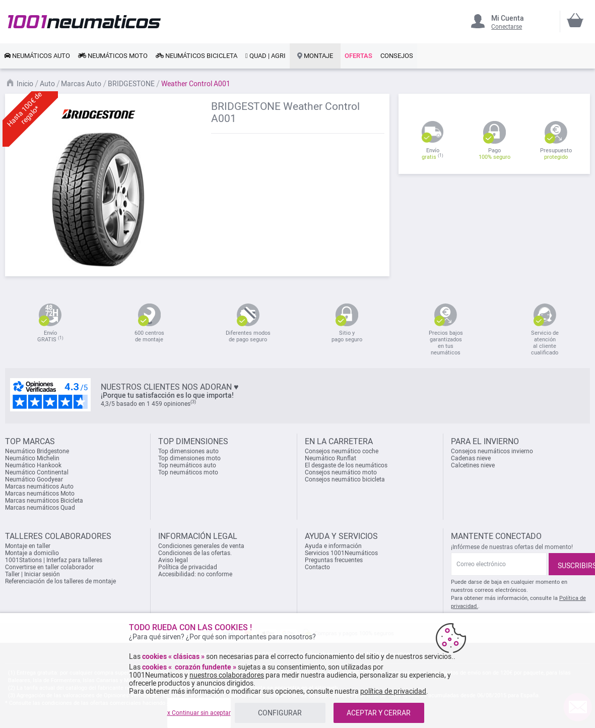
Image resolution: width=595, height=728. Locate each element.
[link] (37, 56)
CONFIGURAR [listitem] (280, 713)
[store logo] (84, 21)
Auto (48, 84)
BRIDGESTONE (132, 84)
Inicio (26, 84)
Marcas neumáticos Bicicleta (44, 500)
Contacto (317, 567)
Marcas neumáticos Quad (40, 507)
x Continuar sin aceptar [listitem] (199, 712)
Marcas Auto (82, 84)
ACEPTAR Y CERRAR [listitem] (379, 713)
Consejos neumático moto (341, 472)
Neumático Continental (37, 472)
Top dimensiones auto (188, 451)
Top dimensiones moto (189, 458)
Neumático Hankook (33, 465)
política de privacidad (393, 691)
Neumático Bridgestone (37, 451)
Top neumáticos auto (187, 465)
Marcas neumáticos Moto (40, 493)
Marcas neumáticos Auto (39, 486)
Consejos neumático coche (341, 451)
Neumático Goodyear (34, 479)
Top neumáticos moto (188, 472)
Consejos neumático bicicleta (345, 479)
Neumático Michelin (32, 458)
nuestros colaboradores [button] (226, 675)
